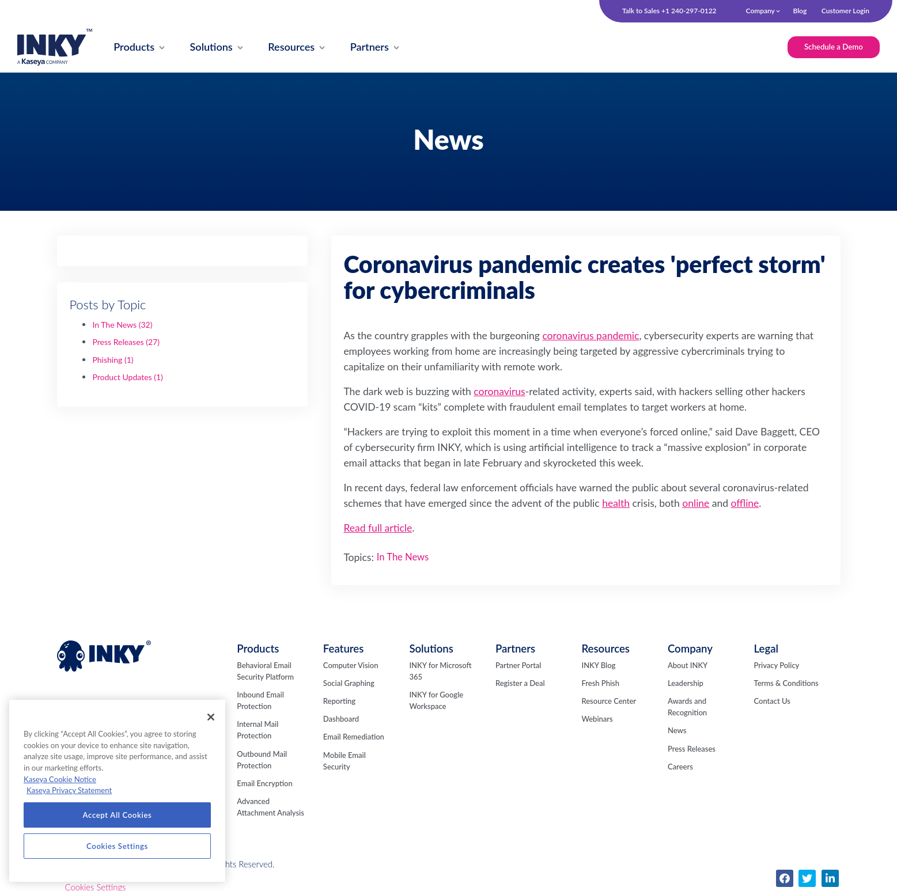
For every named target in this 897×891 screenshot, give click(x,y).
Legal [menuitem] (766, 648)
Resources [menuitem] (605, 648)
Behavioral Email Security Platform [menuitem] (265, 671)
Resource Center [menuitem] (608, 701)
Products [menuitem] (258, 648)
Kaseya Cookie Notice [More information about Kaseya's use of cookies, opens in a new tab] (60, 779)
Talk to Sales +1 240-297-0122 (669, 11)
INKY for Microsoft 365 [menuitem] (440, 671)
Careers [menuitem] (680, 766)
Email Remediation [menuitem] (353, 736)
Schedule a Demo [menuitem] (833, 46)
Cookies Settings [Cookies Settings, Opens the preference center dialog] (117, 846)
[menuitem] (134, 47)
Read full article (377, 528)
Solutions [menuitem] (431, 648)
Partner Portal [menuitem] (518, 665)
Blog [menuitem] (800, 10)
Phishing (112, 360)
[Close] (211, 717)
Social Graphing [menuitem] (348, 683)
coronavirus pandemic (590, 335)
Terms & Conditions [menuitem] (786, 683)
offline (745, 503)
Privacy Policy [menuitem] (777, 665)
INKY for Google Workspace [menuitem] (436, 700)
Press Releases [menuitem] (692, 748)
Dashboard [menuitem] (341, 718)
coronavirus (499, 391)
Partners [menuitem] (515, 648)
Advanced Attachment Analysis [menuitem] (270, 807)
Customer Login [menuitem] (845, 10)
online (695, 503)
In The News (122, 324)
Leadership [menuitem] (685, 683)
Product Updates (127, 377)
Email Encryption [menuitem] (264, 783)
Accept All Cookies (117, 815)
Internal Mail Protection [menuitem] (257, 729)
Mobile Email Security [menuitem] (344, 760)
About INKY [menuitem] (687, 665)
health (616, 503)
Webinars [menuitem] (596, 718)
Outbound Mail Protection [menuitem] (262, 759)
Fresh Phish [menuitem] (600, 683)
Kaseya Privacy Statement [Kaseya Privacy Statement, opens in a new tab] (69, 790)
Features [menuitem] (343, 648)
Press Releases (126, 342)
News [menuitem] (677, 730)
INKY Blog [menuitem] (598, 665)
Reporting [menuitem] (339, 701)
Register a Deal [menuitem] (520, 683)
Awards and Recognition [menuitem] (687, 706)
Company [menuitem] (760, 10)
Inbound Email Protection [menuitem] (260, 700)
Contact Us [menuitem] (772, 701)
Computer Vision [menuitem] (351, 665)
